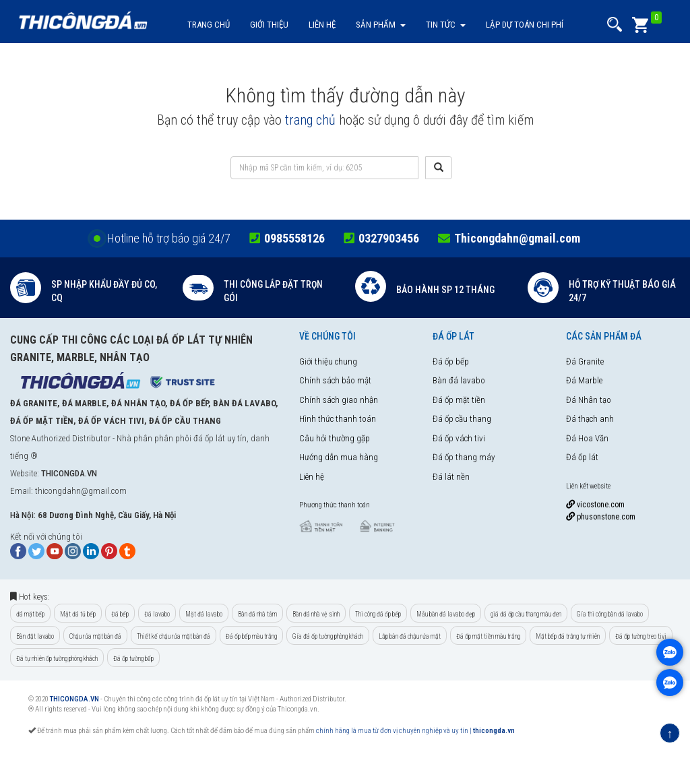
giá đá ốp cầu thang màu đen (526, 614)
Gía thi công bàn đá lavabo (610, 614)
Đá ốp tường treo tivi (640, 636)
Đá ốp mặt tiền (459, 400)
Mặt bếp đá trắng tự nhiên (568, 636)
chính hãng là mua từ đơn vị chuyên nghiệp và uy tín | (394, 730)
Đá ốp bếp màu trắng (251, 636)
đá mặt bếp (30, 614)
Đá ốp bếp (451, 361)
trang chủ (310, 120)
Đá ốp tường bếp (133, 658)
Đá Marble (584, 380)
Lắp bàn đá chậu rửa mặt (410, 636)
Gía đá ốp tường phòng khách (327, 636)
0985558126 (294, 238)
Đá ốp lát (582, 457)
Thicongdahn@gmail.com (517, 238)
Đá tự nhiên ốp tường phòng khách (57, 658)
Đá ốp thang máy (464, 457)
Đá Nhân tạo (588, 400)
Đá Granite (585, 361)
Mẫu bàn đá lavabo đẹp (445, 614)
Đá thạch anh (590, 419)
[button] (614, 24)
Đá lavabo (157, 614)
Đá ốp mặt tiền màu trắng (488, 636)
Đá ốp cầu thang (462, 419)
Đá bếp (120, 614)
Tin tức (446, 25)
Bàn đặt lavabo (35, 636)
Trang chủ (208, 25)
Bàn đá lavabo (459, 380)
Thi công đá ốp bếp (378, 614)
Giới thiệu (269, 25)
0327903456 (388, 238)
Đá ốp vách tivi (459, 438)
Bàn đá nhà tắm (257, 614)
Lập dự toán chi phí (524, 25)
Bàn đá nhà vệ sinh (316, 614)
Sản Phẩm (381, 25)
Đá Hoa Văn (587, 438)
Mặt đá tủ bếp (78, 614)
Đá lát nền (451, 477)
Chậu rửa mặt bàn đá (95, 636)
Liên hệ (322, 25)
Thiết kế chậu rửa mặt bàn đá (173, 636)
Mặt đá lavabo (203, 614)
